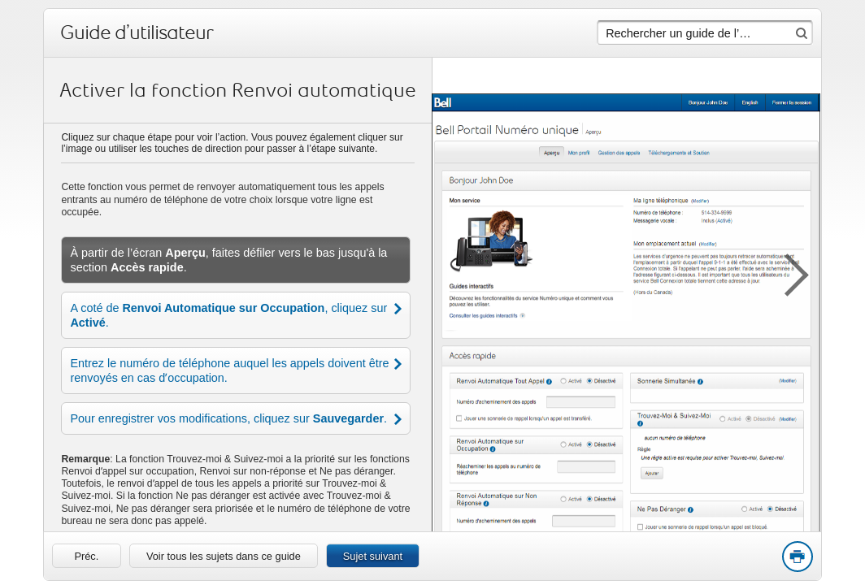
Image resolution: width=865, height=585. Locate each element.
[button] (789, 272)
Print (796, 557)
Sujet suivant (372, 556)
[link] (86, 556)
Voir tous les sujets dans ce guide (223, 556)
